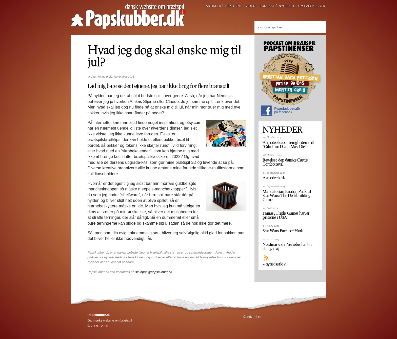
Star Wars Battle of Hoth (283, 231)
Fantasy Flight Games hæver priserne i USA (286, 215)
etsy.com (194, 122)
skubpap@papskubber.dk (153, 272)
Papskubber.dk (280, 111)
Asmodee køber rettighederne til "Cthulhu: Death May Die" (288, 144)
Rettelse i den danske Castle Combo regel (285, 162)
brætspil (233, 5)
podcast (267, 5)
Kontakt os (253, 316)
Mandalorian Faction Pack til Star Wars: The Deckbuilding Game (287, 195)
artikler (213, 5)
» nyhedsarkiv (274, 264)
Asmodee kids (274, 178)
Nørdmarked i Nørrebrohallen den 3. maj (287, 246)
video (250, 5)
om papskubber (311, 5)
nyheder (286, 5)
